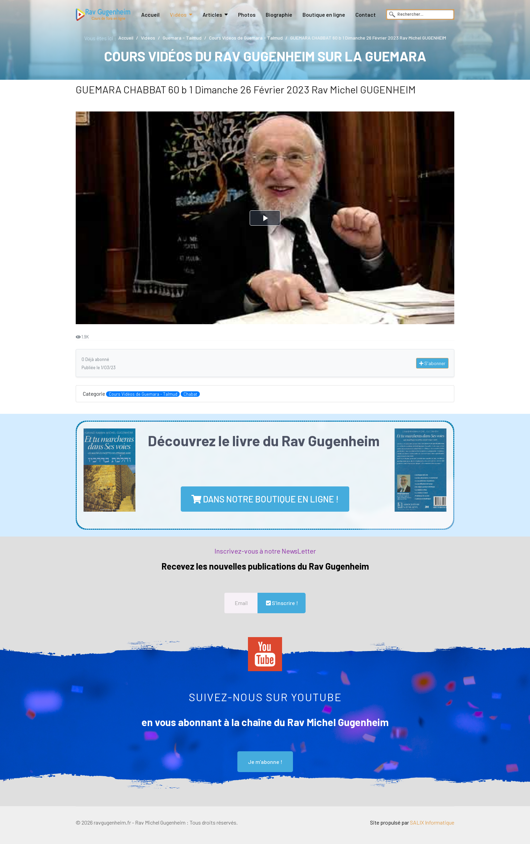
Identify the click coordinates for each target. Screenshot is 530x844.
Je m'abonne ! (265, 761)
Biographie (279, 14)
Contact (365, 14)
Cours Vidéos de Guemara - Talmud (143, 394)
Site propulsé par (412, 822)
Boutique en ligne (324, 14)
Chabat (190, 394)
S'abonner (432, 363)
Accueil (150, 14)
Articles (212, 14)
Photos (246, 14)
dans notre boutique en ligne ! (265, 499)
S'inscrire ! (281, 603)
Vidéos (178, 14)
